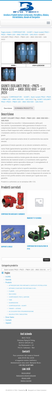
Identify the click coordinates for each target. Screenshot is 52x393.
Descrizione (8, 108)
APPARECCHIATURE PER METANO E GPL (22, 288)
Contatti (8, 320)
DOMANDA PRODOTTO (24, 108)
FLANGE (11, 291)
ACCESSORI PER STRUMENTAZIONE (21, 311)
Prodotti (8, 282)
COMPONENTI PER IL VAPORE (19, 297)
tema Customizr (41, 390)
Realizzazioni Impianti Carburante (26, 376)
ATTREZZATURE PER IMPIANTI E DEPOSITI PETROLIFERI (28, 285)
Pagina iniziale (6, 32)
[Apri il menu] (48, 23)
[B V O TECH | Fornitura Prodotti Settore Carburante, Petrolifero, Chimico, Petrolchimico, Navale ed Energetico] (26, 7)
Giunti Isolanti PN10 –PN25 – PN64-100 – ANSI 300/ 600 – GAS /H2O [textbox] (27, 269)
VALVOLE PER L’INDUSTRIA (18, 314)
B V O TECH (14, 390)
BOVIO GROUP (26, 373)
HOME (8, 277)
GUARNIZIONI (13, 303)
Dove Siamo (9, 317)
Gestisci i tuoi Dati (26, 381)
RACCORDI (12, 294)
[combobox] (26, 269)
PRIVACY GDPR (26, 378)
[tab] (8, 108)
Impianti (8, 323)
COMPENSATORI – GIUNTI (17, 306)
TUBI (10, 300)
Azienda (8, 279)
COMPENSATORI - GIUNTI (22, 32)
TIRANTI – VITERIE (15, 308)
